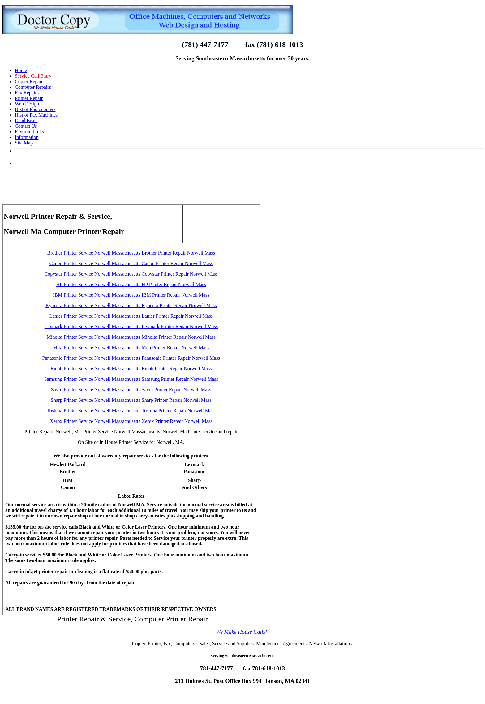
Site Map (24, 142)
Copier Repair (29, 81)
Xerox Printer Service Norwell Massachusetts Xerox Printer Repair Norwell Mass (131, 421)
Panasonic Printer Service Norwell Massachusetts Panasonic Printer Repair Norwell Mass (131, 358)
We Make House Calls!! (242, 632)
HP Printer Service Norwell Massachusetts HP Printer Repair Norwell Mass (131, 284)
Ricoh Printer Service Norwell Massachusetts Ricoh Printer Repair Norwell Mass (131, 368)
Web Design (27, 103)
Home (21, 70)
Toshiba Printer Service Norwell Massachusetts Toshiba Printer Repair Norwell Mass (131, 410)
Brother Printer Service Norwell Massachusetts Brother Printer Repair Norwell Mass (131, 252)
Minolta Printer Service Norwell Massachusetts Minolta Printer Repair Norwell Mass (131, 337)
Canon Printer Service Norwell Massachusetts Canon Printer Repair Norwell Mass (131, 263)
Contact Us (26, 126)
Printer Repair (29, 98)
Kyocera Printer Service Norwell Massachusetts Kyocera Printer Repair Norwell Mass (131, 305)
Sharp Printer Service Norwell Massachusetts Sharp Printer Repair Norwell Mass (131, 400)
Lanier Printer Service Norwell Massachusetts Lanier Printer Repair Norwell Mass (131, 316)
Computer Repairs (33, 87)
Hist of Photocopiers (35, 109)
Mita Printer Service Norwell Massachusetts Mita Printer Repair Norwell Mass (131, 347)
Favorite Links (29, 131)
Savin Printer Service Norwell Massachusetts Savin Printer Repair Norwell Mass (131, 389)
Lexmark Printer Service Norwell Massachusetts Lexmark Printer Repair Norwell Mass (131, 326)
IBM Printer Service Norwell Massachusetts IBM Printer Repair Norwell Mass (131, 295)
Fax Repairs (27, 92)
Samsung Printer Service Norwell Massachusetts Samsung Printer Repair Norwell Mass (131, 379)
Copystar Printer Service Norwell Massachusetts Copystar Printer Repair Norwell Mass (131, 274)
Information (26, 137)
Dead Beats (26, 120)
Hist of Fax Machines (36, 115)
